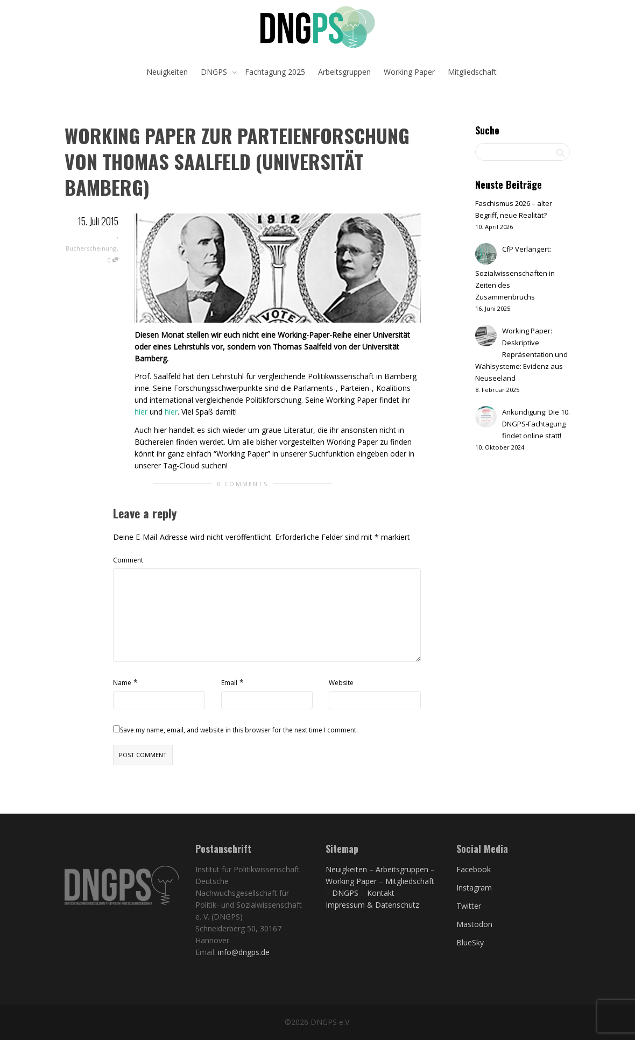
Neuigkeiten (167, 72)
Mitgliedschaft (472, 72)
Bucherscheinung (91, 248)
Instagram (474, 887)
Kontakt (380, 893)
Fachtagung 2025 (275, 72)
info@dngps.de (244, 952)
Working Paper (409, 72)
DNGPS (215, 72)
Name (122, 682)
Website (341, 682)
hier (141, 412)
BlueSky (470, 942)
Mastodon (474, 924)
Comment (128, 560)
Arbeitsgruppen (344, 72)
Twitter (468, 906)
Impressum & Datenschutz (372, 905)
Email (229, 682)
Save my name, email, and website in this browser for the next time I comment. (239, 730)
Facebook (473, 869)
